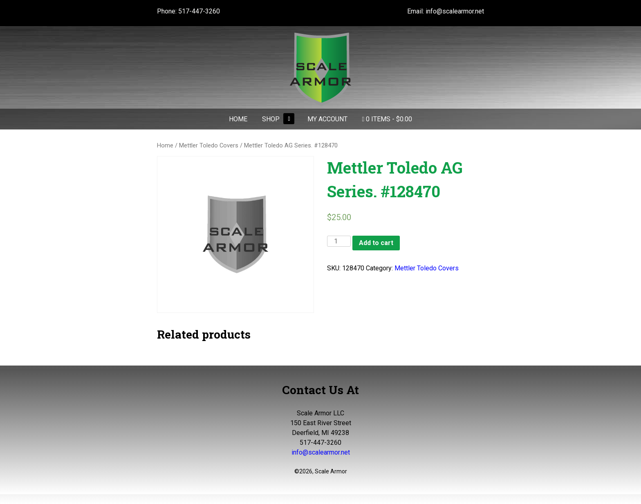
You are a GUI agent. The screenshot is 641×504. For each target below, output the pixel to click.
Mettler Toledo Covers (208, 145)
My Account (327, 119)
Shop (271, 119)
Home (238, 119)
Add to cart (376, 243)
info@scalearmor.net (455, 11)
